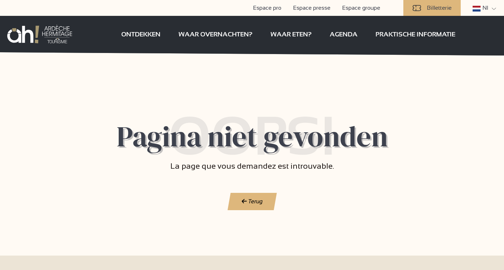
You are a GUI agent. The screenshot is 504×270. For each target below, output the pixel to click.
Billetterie (432, 8)
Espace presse (311, 8)
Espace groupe (361, 8)
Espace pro (267, 8)
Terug (252, 201)
